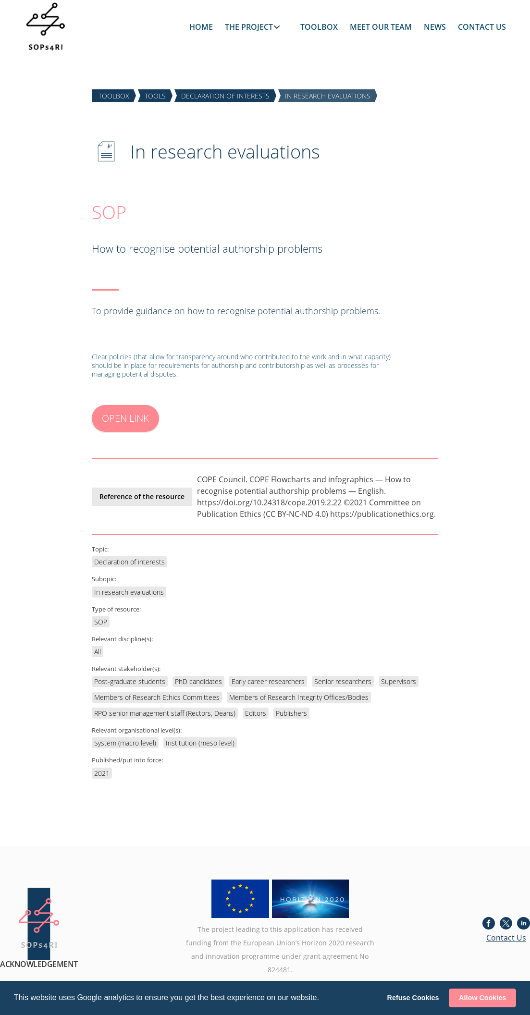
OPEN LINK (125, 418)
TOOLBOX (319, 27)
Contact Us (506, 937)
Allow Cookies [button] (482, 998)
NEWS (435, 27)
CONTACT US (482, 27)
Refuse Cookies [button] (413, 998)
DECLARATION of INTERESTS (225, 95)
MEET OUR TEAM (381, 27)
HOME (201, 27)
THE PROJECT (249, 27)
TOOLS (155, 95)
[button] (322, 998)
